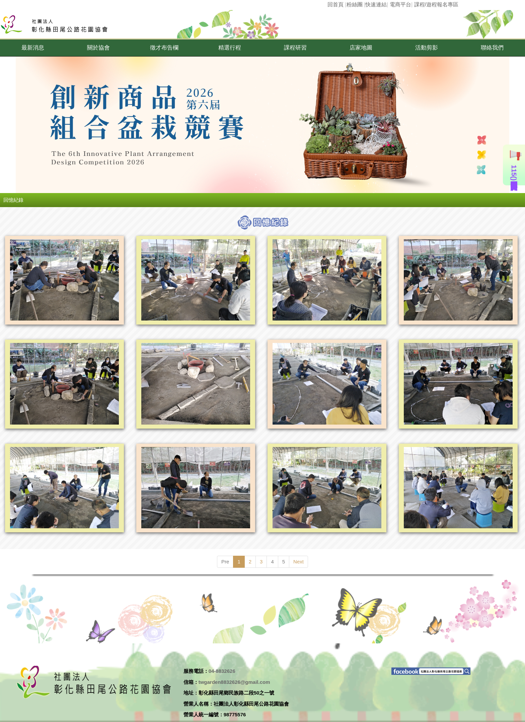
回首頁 (335, 4)
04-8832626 (222, 671)
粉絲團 (355, 4)
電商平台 (400, 4)
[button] (33, 47)
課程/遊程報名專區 (436, 4)
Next (298, 561)
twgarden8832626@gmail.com (234, 682)
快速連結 (376, 4)
